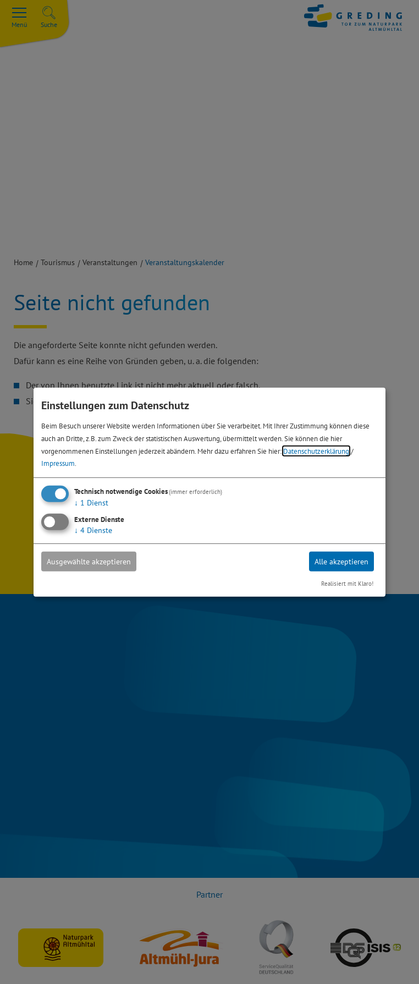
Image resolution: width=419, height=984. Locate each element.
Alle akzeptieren (341, 562)
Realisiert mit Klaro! (347, 583)
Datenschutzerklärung (316, 450)
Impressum (58, 463)
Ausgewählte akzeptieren (89, 562)
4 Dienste (93, 530)
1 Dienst (91, 503)
